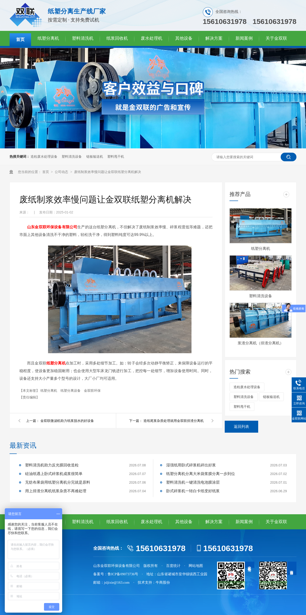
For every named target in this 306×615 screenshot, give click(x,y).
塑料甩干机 (115, 156)
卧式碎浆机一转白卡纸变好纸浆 (193, 491)
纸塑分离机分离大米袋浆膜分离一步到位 (200, 474)
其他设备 (183, 38)
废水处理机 (151, 38)
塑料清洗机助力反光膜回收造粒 (52, 465)
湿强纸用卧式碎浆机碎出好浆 (191, 465)
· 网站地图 (193, 566)
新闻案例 (244, 38)
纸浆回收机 (117, 38)
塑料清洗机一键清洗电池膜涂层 (193, 482)
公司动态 (62, 172)
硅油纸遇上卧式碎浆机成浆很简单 (53, 474)
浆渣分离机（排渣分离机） (261, 343)
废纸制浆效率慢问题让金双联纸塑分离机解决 (107, 172)
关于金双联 (276, 38)
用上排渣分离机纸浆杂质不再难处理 (55, 491)
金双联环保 (92, 390)
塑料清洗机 (82, 38)
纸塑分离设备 (71, 390)
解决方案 (214, 38)
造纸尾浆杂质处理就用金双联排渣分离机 (173, 421)
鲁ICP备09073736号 (123, 574)
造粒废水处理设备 (44, 156)
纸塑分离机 (48, 38)
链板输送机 (94, 156)
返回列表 (241, 427)
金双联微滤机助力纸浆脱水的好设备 (67, 421)
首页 (20, 39)
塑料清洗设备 (72, 156)
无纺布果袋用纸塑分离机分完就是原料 (57, 482)
